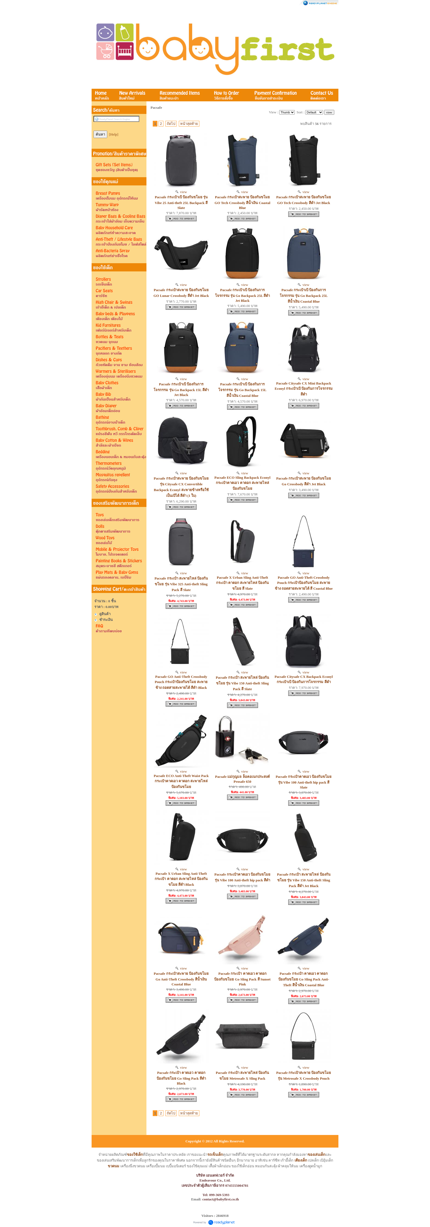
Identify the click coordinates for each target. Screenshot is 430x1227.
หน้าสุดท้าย (189, 124)
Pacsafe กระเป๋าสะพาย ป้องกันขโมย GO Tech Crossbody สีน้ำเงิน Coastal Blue (242, 202)
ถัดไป (171, 124)
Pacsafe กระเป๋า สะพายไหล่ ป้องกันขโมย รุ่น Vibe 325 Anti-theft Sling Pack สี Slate (181, 584)
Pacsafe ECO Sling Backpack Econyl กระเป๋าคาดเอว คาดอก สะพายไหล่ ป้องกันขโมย (242, 483)
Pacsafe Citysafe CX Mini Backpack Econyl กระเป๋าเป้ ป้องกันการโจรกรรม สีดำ (304, 388)
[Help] (113, 134)
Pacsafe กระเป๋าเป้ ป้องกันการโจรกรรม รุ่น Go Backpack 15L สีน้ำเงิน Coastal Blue (242, 390)
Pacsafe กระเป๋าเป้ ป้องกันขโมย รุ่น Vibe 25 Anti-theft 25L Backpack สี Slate (181, 202)
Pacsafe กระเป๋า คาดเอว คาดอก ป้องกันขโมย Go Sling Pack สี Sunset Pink (242, 978)
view (181, 192)
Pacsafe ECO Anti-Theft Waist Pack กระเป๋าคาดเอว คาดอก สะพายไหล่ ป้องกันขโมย (181, 781)
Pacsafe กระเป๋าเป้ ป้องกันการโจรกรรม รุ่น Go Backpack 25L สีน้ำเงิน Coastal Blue (304, 295)
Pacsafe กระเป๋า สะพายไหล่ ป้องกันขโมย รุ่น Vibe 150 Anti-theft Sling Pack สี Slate (242, 683)
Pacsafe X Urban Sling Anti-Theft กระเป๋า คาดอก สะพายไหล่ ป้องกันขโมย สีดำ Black (181, 879)
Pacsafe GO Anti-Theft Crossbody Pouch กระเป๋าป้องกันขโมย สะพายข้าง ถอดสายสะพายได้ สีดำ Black (181, 682)
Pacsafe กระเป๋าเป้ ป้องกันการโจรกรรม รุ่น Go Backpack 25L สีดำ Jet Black (242, 295)
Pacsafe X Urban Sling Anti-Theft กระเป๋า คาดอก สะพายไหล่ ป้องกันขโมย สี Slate (242, 582)
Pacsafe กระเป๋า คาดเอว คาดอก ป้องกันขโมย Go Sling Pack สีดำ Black (181, 1078)
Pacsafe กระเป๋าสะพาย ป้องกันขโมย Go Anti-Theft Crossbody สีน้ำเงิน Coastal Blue (181, 978)
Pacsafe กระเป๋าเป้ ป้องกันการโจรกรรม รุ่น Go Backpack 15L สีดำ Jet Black (181, 389)
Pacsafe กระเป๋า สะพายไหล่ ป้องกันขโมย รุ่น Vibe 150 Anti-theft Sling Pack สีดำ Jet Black (303, 880)
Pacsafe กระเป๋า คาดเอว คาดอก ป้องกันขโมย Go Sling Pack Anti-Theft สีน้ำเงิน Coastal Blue (303, 979)
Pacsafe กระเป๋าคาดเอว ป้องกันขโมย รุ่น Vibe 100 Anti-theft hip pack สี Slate (304, 782)
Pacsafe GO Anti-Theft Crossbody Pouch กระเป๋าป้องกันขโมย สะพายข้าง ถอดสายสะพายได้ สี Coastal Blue (304, 582)
